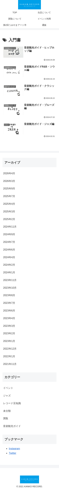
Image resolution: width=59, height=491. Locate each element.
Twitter (12, 453)
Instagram (14, 448)
